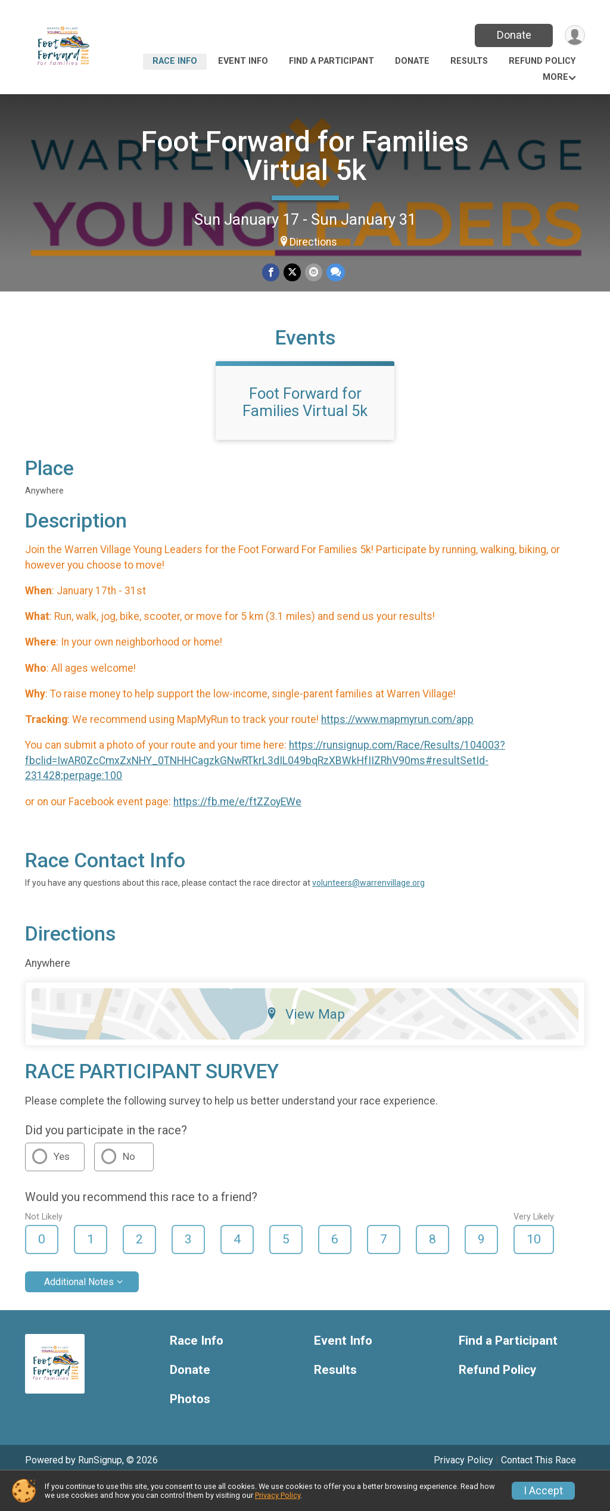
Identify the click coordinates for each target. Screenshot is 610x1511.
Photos (190, 1428)
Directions (313, 242)
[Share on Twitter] (292, 272)
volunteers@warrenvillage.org (368, 912)
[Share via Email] (313, 272)
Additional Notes (79, 1310)
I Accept (543, 1491)
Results (469, 61)
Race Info (174, 61)
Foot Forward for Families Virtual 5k (305, 156)
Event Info (243, 61)
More (555, 77)
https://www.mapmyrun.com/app (397, 749)
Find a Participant (331, 61)
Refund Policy (542, 61)
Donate (512, 35)
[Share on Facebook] (271, 272)
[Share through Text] (334, 272)
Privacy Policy (277, 1495)
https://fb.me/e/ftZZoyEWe (237, 830)
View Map (305, 1043)
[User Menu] (574, 35)
